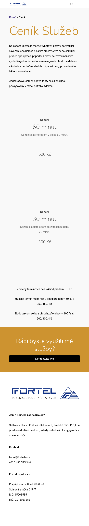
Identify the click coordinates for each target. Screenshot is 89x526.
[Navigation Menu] (78, 4)
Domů (12, 17)
